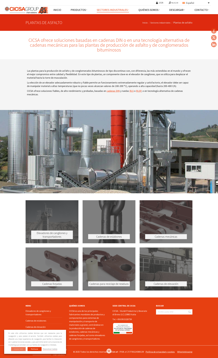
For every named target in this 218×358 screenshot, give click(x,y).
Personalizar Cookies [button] (50, 349)
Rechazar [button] (34, 349)
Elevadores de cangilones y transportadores (38, 313)
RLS (132, 90)
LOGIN (159, 2)
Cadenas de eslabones (36, 320)
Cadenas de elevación (36, 327)
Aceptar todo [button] (18, 349)
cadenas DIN (113, 90)
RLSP (138, 90)
